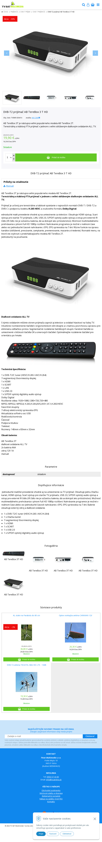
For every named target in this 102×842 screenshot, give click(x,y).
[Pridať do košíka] (56, 157)
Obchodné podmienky (51, 790)
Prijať (41, 834)
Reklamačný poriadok (51, 796)
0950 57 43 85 (53, 777)
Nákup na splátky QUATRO (51, 799)
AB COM (36, 118)
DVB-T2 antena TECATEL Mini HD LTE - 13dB (26, 665)
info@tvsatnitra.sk (53, 779)
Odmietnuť (67, 834)
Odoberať (90, 736)
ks (11, 157)
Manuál (10, 185)
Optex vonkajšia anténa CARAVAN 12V (75, 615)
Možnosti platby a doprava (51, 793)
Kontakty (51, 801)
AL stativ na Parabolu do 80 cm (26, 615)
